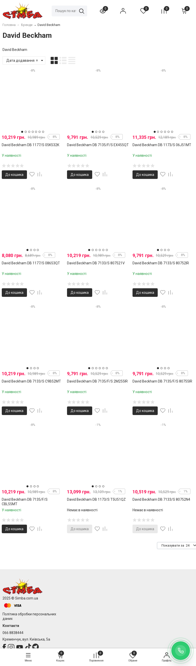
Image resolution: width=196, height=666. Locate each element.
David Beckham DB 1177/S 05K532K (30, 145)
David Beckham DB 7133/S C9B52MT (31, 381)
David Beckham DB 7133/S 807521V (96, 263)
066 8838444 (13, 633)
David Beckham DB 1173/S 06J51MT (162, 145)
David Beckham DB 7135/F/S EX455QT (98, 145)
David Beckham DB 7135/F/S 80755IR (162, 381)
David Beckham (15, 50)
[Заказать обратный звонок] (180, 650)
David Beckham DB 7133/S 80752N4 (161, 499)
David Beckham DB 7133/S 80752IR (161, 263)
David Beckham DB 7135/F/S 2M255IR (97, 381)
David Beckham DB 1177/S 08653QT (31, 263)
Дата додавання (22, 60)
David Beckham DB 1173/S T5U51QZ (96, 499)
